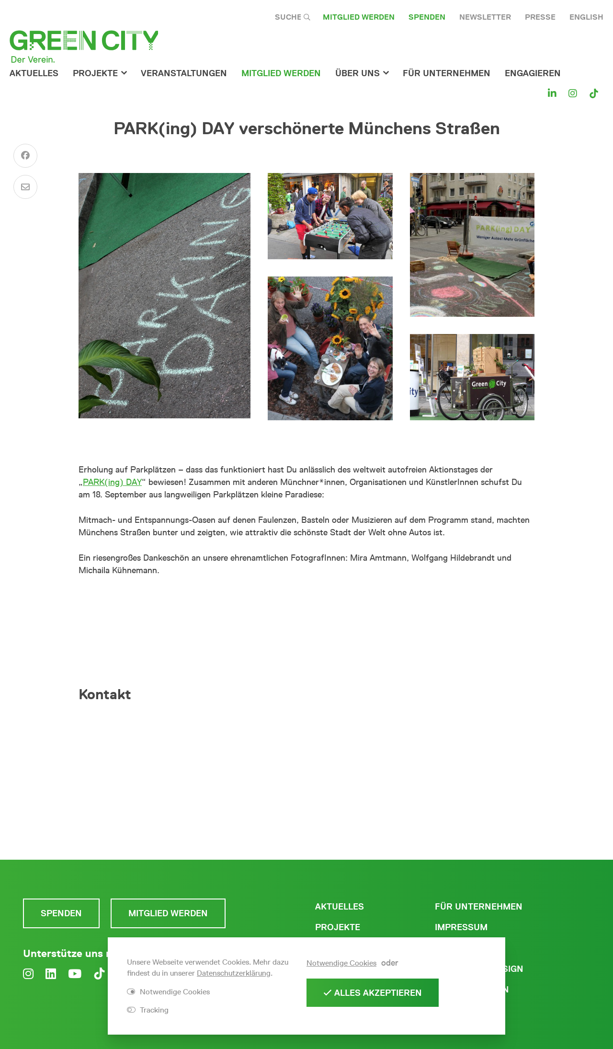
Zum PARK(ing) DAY (306, 603)
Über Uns (357, 73)
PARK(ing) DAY (112, 482)
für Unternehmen (446, 73)
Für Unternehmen (478, 906)
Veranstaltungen (184, 73)
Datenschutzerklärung (234, 973)
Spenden (427, 17)
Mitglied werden (359, 17)
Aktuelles (34, 73)
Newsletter (485, 17)
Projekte (95, 73)
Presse (540, 17)
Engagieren (533, 73)
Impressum (461, 927)
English (586, 17)
